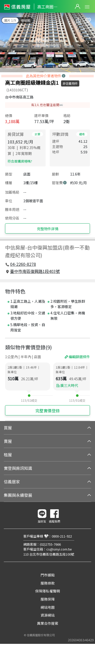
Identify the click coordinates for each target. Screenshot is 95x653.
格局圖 (25, 20)
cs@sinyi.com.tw (59, 549)
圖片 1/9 (10, 20)
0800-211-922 (62, 536)
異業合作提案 (47, 623)
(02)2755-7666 (50, 544)
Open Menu (87, 6)
